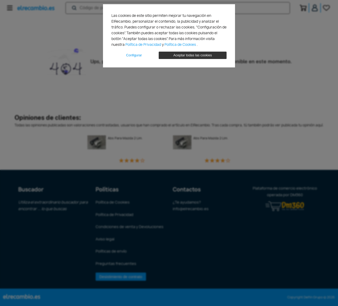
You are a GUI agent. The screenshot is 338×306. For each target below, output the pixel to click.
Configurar (134, 55)
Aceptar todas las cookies (192, 55)
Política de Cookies (181, 44)
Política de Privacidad (143, 44)
